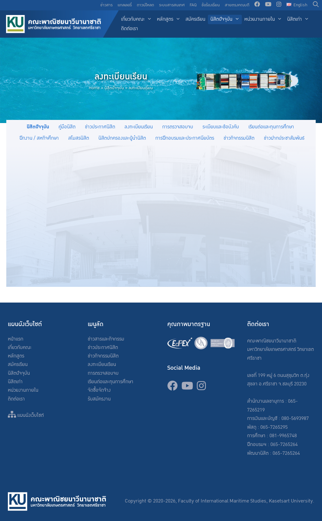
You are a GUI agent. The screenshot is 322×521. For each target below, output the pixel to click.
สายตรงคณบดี (237, 5)
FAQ (193, 5)
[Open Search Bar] (316, 5)
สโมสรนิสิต (78, 138)
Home (94, 87)
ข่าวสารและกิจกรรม (106, 339)
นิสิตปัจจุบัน (226, 19)
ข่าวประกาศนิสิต (100, 127)
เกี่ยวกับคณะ (137, 19)
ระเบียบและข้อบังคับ (221, 127)
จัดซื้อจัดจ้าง (99, 390)
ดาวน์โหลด (145, 5)
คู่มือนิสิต (66, 127)
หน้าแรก (15, 339)
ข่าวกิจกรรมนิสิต (239, 138)
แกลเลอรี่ (125, 5)
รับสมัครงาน (99, 399)
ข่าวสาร (106, 5)
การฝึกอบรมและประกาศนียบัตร (184, 138)
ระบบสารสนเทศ (172, 5)
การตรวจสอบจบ (177, 127)
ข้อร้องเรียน (211, 5)
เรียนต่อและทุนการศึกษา (271, 127)
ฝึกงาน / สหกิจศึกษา (39, 138)
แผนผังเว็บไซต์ (26, 415)
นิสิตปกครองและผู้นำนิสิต (122, 138)
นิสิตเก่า (299, 19)
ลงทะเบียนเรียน (139, 127)
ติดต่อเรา (129, 29)
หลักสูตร (170, 19)
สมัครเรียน (195, 19)
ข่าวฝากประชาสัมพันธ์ (284, 138)
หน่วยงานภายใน (264, 19)
